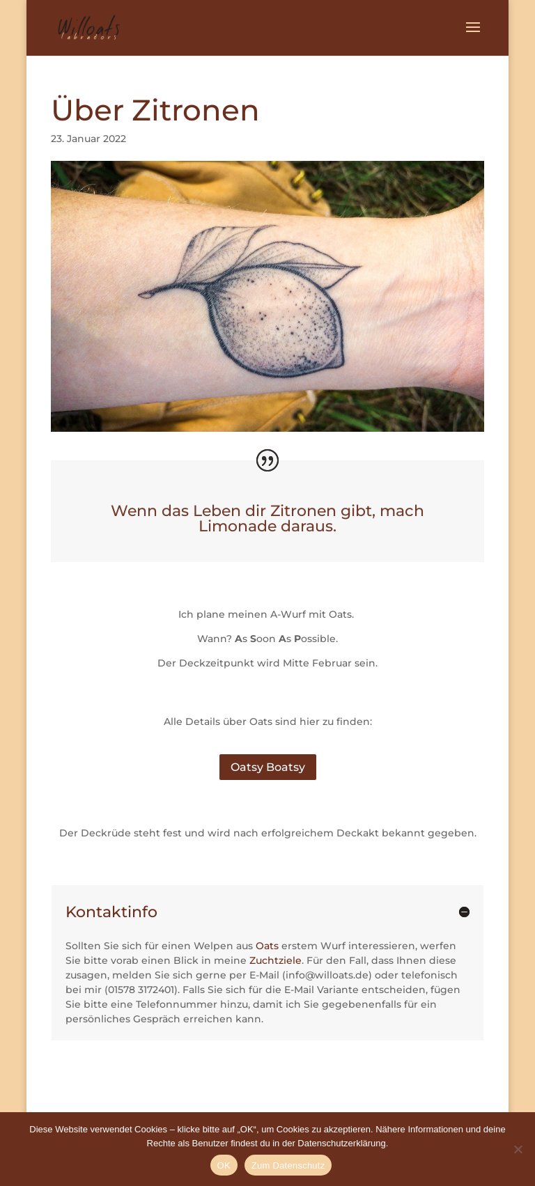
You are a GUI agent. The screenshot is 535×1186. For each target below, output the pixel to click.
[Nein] (518, 1149)
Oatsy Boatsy (268, 767)
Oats (267, 945)
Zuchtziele (275, 960)
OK (224, 1165)
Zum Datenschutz (288, 1165)
